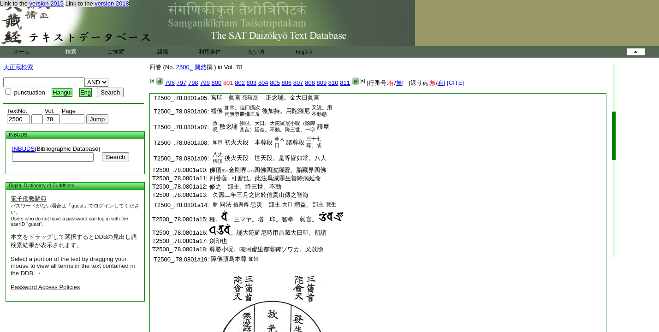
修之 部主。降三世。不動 (245, 186)
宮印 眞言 (226, 97)
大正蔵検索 (18, 67)
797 (182, 82)
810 (333, 82)
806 (287, 82)
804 (263, 82)
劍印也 (218, 240)
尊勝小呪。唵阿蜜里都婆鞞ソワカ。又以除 (266, 249)
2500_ (184, 67)
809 (322, 82)
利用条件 (210, 51)
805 (275, 82)
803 (252, 82)
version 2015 (47, 3)
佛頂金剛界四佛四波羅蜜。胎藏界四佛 (267, 169)
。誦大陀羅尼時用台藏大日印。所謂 (268, 232)
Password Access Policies (45, 287)
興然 (201, 67)
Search (115, 157)
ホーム (21, 51)
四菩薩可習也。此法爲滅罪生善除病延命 (265, 178)
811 (345, 82)
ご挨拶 (115, 51)
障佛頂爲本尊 (229, 258)
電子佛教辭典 (29, 198)
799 (205, 82)
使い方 (257, 51)
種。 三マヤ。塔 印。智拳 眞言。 (276, 219)
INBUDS (23, 148)
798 (193, 82)
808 (310, 82)
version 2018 (112, 3)
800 (217, 82)
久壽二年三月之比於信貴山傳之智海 (259, 194)
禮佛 (217, 110)
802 (240, 82)
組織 (162, 51)
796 (170, 82)
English (304, 51)
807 (298, 82)
